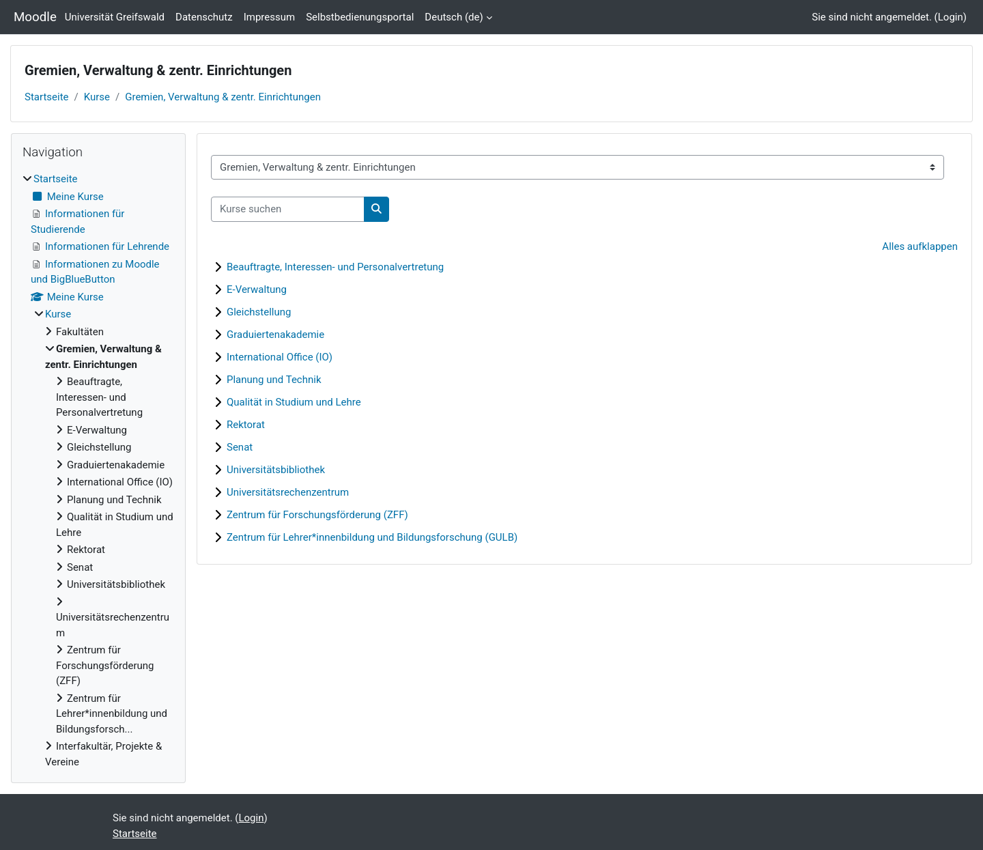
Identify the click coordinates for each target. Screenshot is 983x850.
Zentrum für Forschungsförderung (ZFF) (317, 515)
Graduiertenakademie (275, 334)
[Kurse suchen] (288, 209)
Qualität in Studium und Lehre (294, 402)
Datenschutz (204, 17)
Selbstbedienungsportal (360, 17)
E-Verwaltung (257, 289)
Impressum (269, 17)
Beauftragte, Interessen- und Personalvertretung (335, 267)
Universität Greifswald (115, 17)
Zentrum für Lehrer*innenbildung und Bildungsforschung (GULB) (372, 537)
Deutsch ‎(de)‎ (454, 17)
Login (950, 17)
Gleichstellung (259, 312)
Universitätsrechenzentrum (288, 492)
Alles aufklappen (920, 246)
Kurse (97, 97)
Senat (240, 447)
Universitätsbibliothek (276, 470)
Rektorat (246, 425)
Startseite (47, 97)
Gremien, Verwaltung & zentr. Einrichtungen (223, 97)
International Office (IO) (279, 357)
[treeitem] (98, 470)
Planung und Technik (274, 379)
